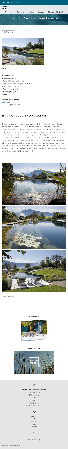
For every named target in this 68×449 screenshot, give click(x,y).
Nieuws (51, 14)
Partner (14, 2)
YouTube (34, 427)
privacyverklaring (34, 440)
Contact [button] (42, 14)
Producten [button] (9, 14)
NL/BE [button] (60, 14)
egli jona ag (6, 102)
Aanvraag (5, 2)
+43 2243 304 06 (34, 403)
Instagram (34, 419)
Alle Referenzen (8, 32)
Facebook (34, 416)
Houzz (34, 424)
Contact (23, 2)
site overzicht (34, 437)
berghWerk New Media (14, 445)
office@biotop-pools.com (34, 406)
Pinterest (34, 421)
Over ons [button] (21, 14)
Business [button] (32, 14)
